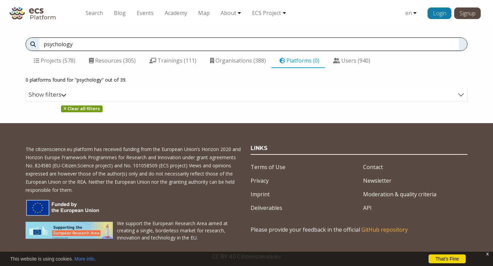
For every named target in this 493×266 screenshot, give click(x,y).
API (367, 208)
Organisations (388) (238, 60)
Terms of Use (268, 167)
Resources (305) (112, 60)
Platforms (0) (299, 60)
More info (84, 259)
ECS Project (266, 13)
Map (204, 13)
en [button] (408, 13)
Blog (120, 13)
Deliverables (266, 208)
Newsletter (377, 180)
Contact (373, 167)
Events (145, 13)
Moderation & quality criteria (399, 194)
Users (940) (351, 60)
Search (94, 13)
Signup (468, 13)
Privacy (260, 180)
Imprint (260, 194)
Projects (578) (54, 60)
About (228, 13)
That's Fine (447, 259)
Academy (176, 13)
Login (439, 13)
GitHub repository (384, 229)
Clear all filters (81, 109)
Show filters (47, 95)
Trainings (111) (172, 60)
